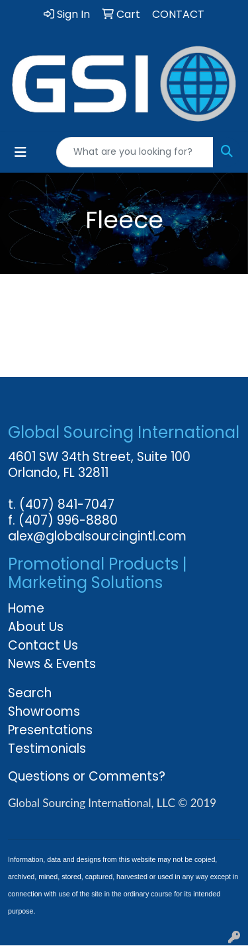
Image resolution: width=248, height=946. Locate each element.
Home (26, 608)
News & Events (52, 664)
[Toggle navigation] (20, 152)
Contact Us (43, 645)
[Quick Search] (135, 152)
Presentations (50, 730)
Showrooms (44, 711)
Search (30, 693)
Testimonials (47, 748)
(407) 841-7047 (66, 504)
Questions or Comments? (86, 776)
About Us (35, 627)
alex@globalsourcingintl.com (97, 536)
